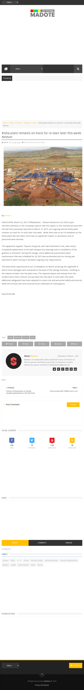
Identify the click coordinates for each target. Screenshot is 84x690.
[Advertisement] (42, 42)
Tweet (9, 344)
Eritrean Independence (69, 560)
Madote (47, 681)
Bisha (12, 123)
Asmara (5, 560)
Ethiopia (6, 565)
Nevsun (27, 123)
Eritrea (19, 123)
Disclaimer (45, 685)
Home (5, 123)
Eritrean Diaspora (51, 560)
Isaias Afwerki (23, 565)
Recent (15, 543)
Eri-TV (19, 560)
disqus (73, 405)
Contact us (75, 665)
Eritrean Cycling (37, 560)
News (34, 123)
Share (26, 344)
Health (13, 565)
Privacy (37, 685)
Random (69, 543)
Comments (42, 543)
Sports (40, 565)
